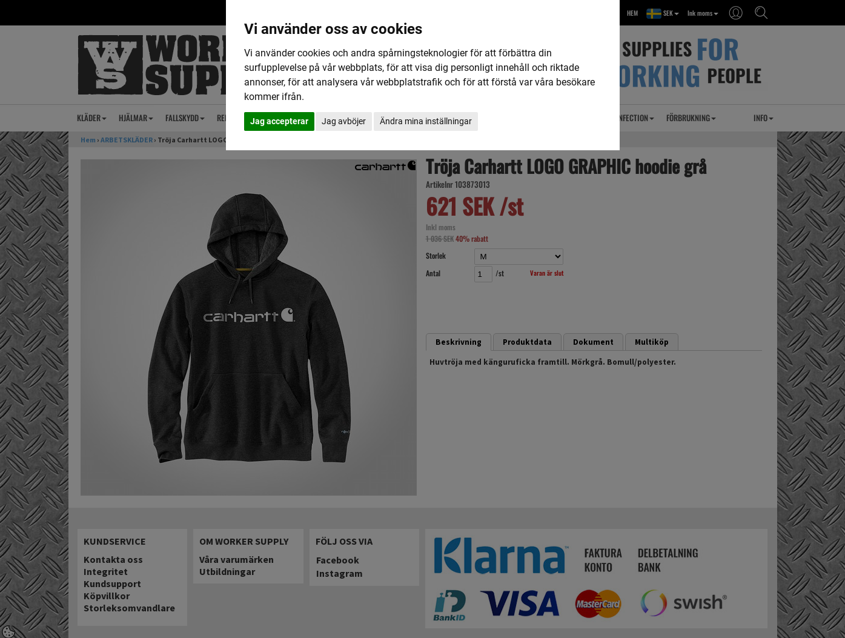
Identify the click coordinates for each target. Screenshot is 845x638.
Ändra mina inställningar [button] (426, 121)
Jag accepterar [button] (279, 121)
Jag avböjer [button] (344, 121)
